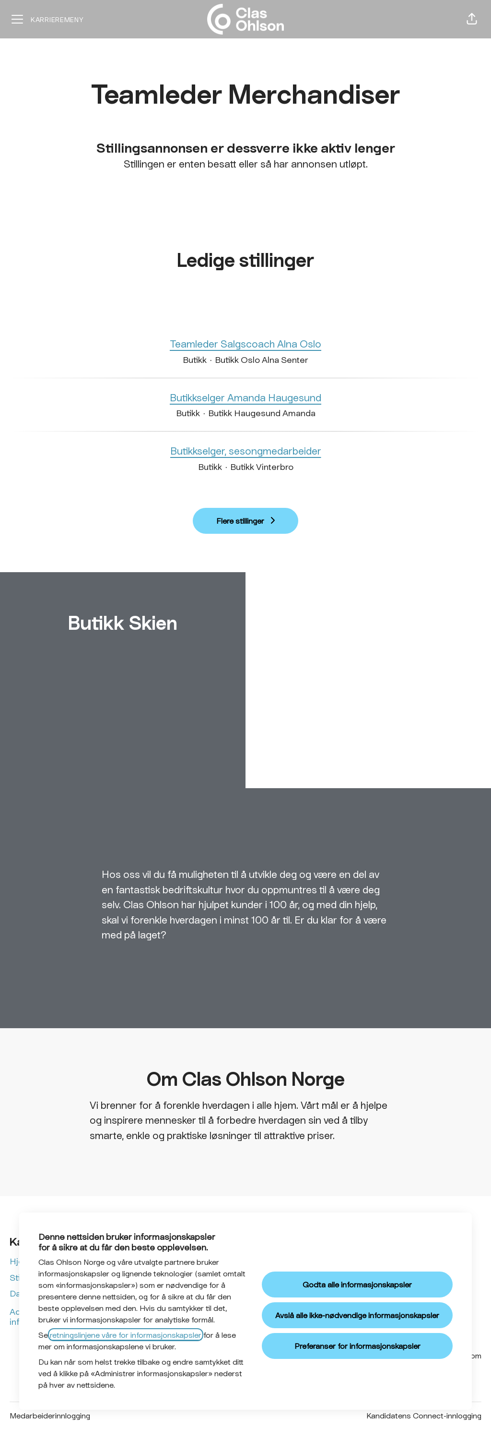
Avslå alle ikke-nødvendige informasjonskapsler (357, 1315)
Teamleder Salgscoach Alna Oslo (245, 343)
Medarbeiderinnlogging (50, 1415)
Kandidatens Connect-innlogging (423, 1415)
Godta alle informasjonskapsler (357, 1284)
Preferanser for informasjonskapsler (357, 1345)
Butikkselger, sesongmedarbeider (245, 450)
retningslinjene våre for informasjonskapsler (125, 1334)
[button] (471, 19)
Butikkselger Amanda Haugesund (245, 397)
